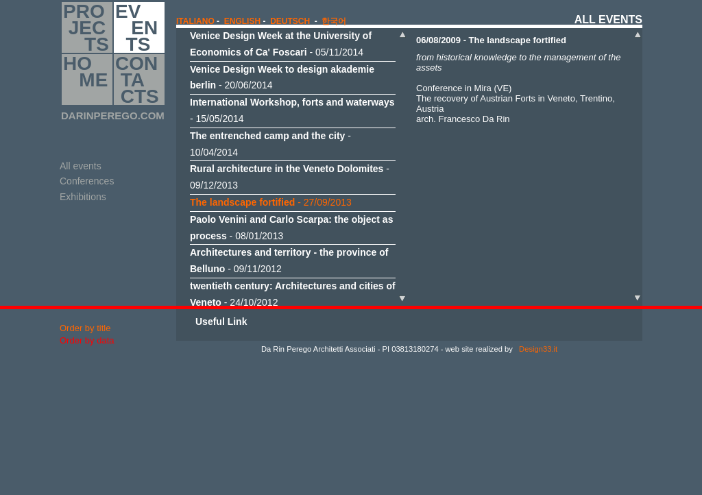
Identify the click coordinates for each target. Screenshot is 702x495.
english (242, 21)
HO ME (85, 79)
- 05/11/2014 (281, 44)
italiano (195, 21)
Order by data (87, 340)
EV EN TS (136, 27)
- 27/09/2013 (271, 202)
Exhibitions (83, 196)
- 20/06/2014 (282, 77)
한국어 (334, 21)
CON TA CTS (137, 79)
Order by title (85, 328)
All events (80, 165)
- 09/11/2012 (289, 260)
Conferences (87, 181)
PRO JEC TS (86, 27)
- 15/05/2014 (292, 110)
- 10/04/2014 (270, 144)
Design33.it (537, 349)
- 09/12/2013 (289, 177)
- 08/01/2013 (291, 227)
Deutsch (290, 21)
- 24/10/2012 (293, 294)
